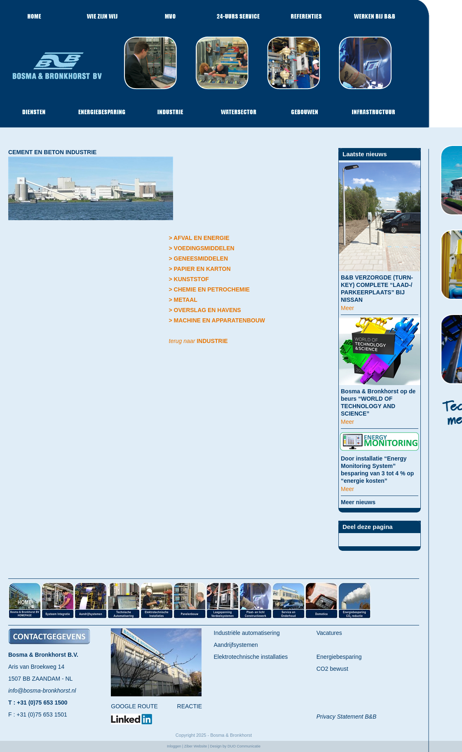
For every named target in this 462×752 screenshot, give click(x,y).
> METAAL (183, 299)
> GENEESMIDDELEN (198, 258)
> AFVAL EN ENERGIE (199, 238)
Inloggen (174, 746)
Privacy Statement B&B (347, 716)
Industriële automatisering (247, 633)
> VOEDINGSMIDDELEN (202, 248)
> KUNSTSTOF (189, 279)
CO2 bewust (332, 668)
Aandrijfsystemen (236, 645)
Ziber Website (195, 746)
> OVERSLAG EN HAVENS (205, 310)
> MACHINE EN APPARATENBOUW (217, 320)
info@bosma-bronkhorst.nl (42, 690)
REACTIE (189, 706)
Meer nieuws (358, 502)
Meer (347, 308)
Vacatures (329, 633)
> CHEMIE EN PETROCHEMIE (209, 289)
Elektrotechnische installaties (251, 656)
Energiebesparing (339, 656)
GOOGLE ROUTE (134, 706)
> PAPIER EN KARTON (200, 269)
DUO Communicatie (243, 746)
